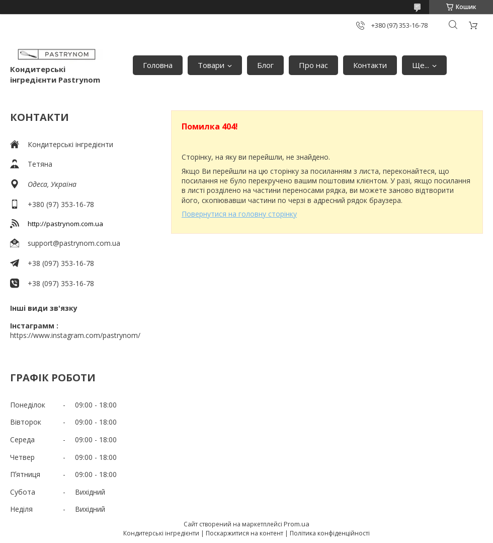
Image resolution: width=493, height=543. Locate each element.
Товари (211, 65)
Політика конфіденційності (330, 533)
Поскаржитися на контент (244, 533)
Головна (158, 65)
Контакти (370, 65)
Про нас (313, 65)
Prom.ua (296, 523)
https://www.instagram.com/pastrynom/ (75, 335)
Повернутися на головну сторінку (239, 214)
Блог (265, 65)
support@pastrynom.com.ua (74, 243)
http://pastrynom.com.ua (65, 223)
